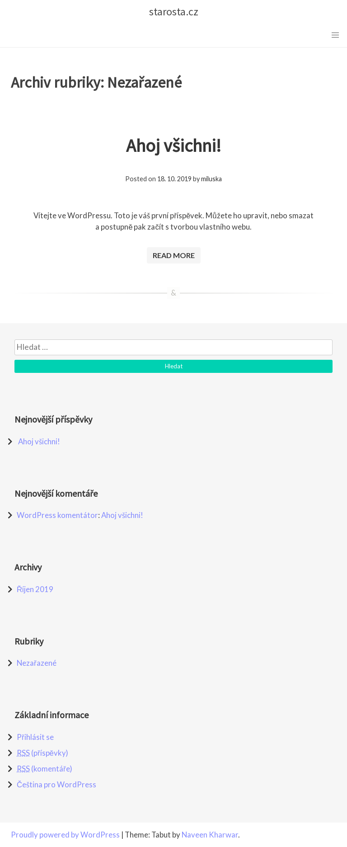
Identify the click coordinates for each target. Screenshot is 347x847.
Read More (174, 255)
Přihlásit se (35, 737)
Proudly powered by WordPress (66, 834)
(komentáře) (44, 768)
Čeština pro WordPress (56, 784)
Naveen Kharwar (210, 834)
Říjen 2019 (35, 589)
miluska (211, 179)
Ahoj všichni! (173, 145)
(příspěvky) (42, 753)
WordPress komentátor (57, 515)
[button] (335, 35)
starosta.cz (173, 12)
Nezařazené (36, 663)
